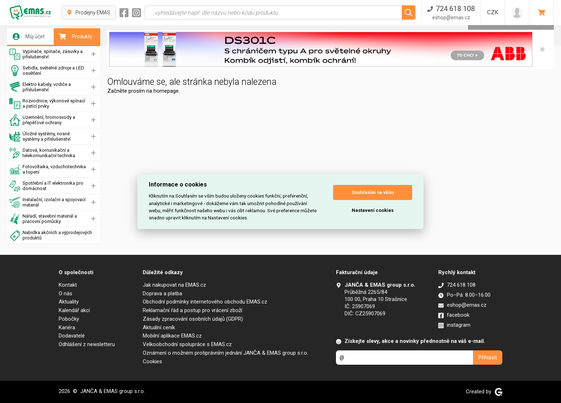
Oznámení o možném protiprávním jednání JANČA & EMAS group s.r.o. (225, 353)
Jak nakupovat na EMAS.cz (174, 285)
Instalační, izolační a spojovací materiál (47, 202)
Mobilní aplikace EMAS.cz (172, 335)
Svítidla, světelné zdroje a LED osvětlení (46, 70)
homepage (166, 91)
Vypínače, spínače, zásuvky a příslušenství (46, 54)
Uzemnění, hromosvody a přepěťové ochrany (42, 120)
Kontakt (68, 285)
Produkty (75, 36)
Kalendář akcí (74, 310)
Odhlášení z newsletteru (87, 344)
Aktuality (69, 301)
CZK (492, 12)
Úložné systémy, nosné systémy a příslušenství (39, 136)
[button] (542, 49)
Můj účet (29, 36)
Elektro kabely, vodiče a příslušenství (40, 87)
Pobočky (69, 319)
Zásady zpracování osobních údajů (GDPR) (193, 319)
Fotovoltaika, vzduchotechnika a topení (47, 169)
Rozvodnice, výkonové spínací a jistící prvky (47, 103)
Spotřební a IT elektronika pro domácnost (46, 185)
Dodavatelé (72, 335)
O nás (65, 293)
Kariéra (67, 327)
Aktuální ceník (159, 327)
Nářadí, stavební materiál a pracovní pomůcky (43, 218)
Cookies (152, 361)
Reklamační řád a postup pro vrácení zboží (192, 310)
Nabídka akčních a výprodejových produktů (50, 235)
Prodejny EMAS (88, 12)
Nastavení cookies (373, 210)
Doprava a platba (162, 293)
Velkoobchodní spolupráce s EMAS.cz (187, 344)
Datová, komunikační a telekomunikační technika (42, 153)
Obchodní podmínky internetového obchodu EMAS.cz (205, 301)
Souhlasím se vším (373, 192)
